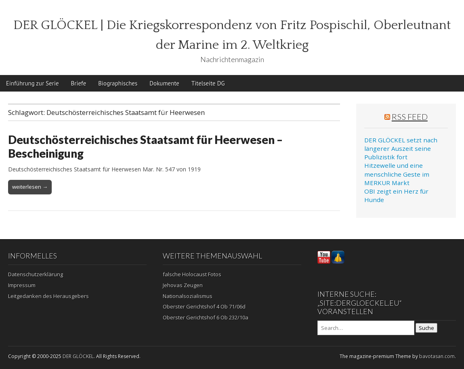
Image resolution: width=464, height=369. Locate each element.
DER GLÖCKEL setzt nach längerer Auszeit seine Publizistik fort (400, 148)
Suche (426, 327)
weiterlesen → (30, 186)
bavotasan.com (437, 356)
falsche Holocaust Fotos (192, 274)
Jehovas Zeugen (183, 285)
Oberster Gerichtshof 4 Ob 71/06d (204, 306)
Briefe (78, 83)
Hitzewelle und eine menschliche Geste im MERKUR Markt (396, 174)
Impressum (22, 285)
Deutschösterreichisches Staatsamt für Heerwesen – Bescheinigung (145, 146)
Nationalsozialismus (187, 296)
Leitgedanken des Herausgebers (48, 296)
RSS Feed (410, 116)
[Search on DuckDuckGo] (365, 328)
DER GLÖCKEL (78, 356)
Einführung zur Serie (32, 83)
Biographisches (117, 83)
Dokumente (164, 83)
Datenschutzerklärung (35, 274)
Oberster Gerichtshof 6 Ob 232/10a (205, 317)
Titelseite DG (208, 83)
